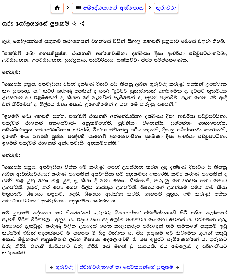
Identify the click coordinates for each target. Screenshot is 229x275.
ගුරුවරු (166, 7)
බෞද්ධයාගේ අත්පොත (109, 7)
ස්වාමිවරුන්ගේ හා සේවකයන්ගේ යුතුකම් (130, 267)
